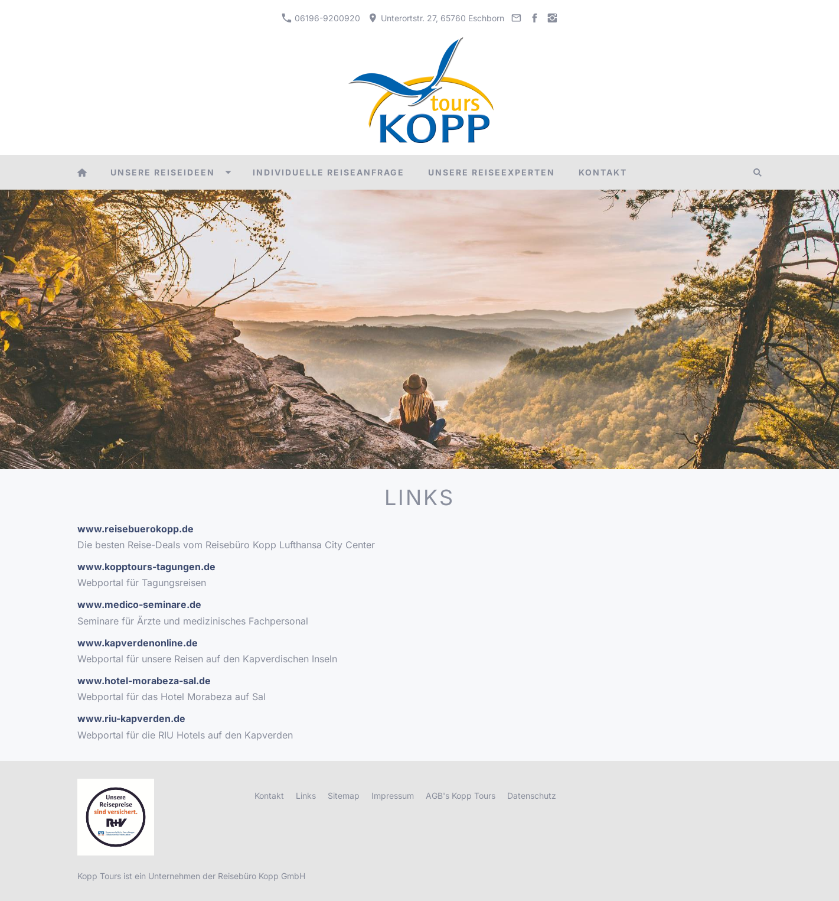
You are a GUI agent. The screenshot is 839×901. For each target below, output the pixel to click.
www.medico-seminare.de (139, 604)
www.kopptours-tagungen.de (146, 567)
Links (306, 796)
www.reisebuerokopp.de (135, 529)
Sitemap (344, 796)
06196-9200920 (321, 18)
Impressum (392, 796)
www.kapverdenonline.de (137, 643)
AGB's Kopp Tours (460, 796)
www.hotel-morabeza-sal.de (144, 681)
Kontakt (269, 796)
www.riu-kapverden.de (131, 718)
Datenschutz (531, 796)
